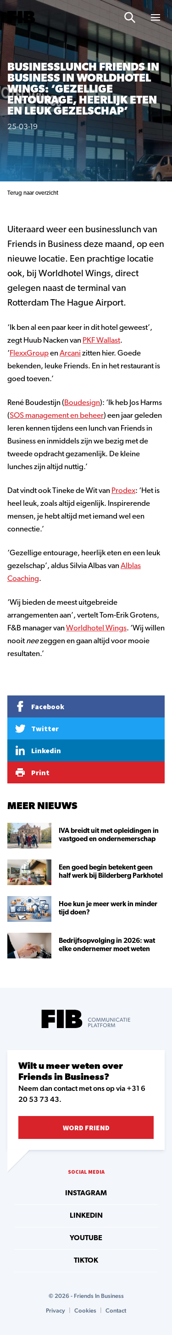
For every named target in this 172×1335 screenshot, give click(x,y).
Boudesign (82, 403)
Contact (115, 1310)
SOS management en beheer (57, 416)
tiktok (86, 1260)
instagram (86, 1193)
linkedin (86, 1216)
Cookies (85, 1310)
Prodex (123, 491)
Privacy (55, 1310)
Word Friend (86, 1127)
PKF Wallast (101, 341)
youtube (86, 1238)
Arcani (70, 353)
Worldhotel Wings (96, 628)
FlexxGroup (29, 353)
